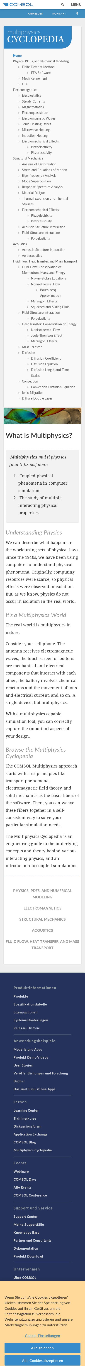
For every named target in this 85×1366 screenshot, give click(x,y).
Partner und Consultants (32, 1240)
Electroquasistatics (35, 112)
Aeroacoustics (32, 255)
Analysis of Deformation (39, 164)
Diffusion (28, 352)
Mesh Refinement (34, 78)
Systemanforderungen (31, 1020)
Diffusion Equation (44, 364)
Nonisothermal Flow (45, 284)
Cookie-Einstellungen (42, 1338)
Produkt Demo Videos (31, 1057)
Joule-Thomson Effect (46, 335)
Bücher (19, 1081)
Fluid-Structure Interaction (41, 232)
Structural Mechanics (28, 158)
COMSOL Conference (30, 1195)
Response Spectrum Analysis (42, 186)
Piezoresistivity (41, 152)
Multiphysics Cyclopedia (33, 1150)
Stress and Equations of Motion (44, 169)
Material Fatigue (33, 192)
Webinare (21, 1171)
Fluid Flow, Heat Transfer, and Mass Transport (45, 261)
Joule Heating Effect (36, 124)
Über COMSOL (25, 1277)
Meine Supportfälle (29, 1224)
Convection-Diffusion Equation (53, 387)
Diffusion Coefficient (46, 358)
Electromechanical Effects (40, 141)
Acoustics (20, 244)
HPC (25, 84)
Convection (30, 381)
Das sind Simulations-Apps (35, 1089)
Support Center (26, 1216)
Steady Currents (33, 101)
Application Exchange (31, 1134)
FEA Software (41, 72)
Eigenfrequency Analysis (39, 175)
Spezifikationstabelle (30, 1004)
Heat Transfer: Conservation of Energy (49, 324)
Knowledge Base (27, 1232)
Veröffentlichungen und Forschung (41, 1073)
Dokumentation (26, 1248)
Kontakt (59, 13)
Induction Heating (35, 135)
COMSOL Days (25, 1179)
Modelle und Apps (28, 1049)
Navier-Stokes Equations (48, 278)
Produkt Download (28, 1256)
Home (17, 55)
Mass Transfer (32, 347)
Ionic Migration (33, 392)
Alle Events (23, 1187)
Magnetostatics (33, 107)
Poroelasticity (40, 238)
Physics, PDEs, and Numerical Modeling (41, 61)
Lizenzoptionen (26, 1012)
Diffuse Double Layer (37, 398)
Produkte (21, 996)
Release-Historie (27, 1028)
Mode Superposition (36, 181)
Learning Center (26, 1110)
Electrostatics (31, 95)
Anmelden (36, 13)
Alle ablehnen (42, 1350)
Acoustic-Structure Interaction (44, 227)
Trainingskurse (25, 1118)
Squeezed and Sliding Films (50, 306)
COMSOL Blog (25, 1142)
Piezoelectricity (41, 147)
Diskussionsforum (28, 1126)
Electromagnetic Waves (38, 118)
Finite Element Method (38, 66)
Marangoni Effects (44, 301)
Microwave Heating (36, 129)
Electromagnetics (25, 89)
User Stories (23, 1065)
